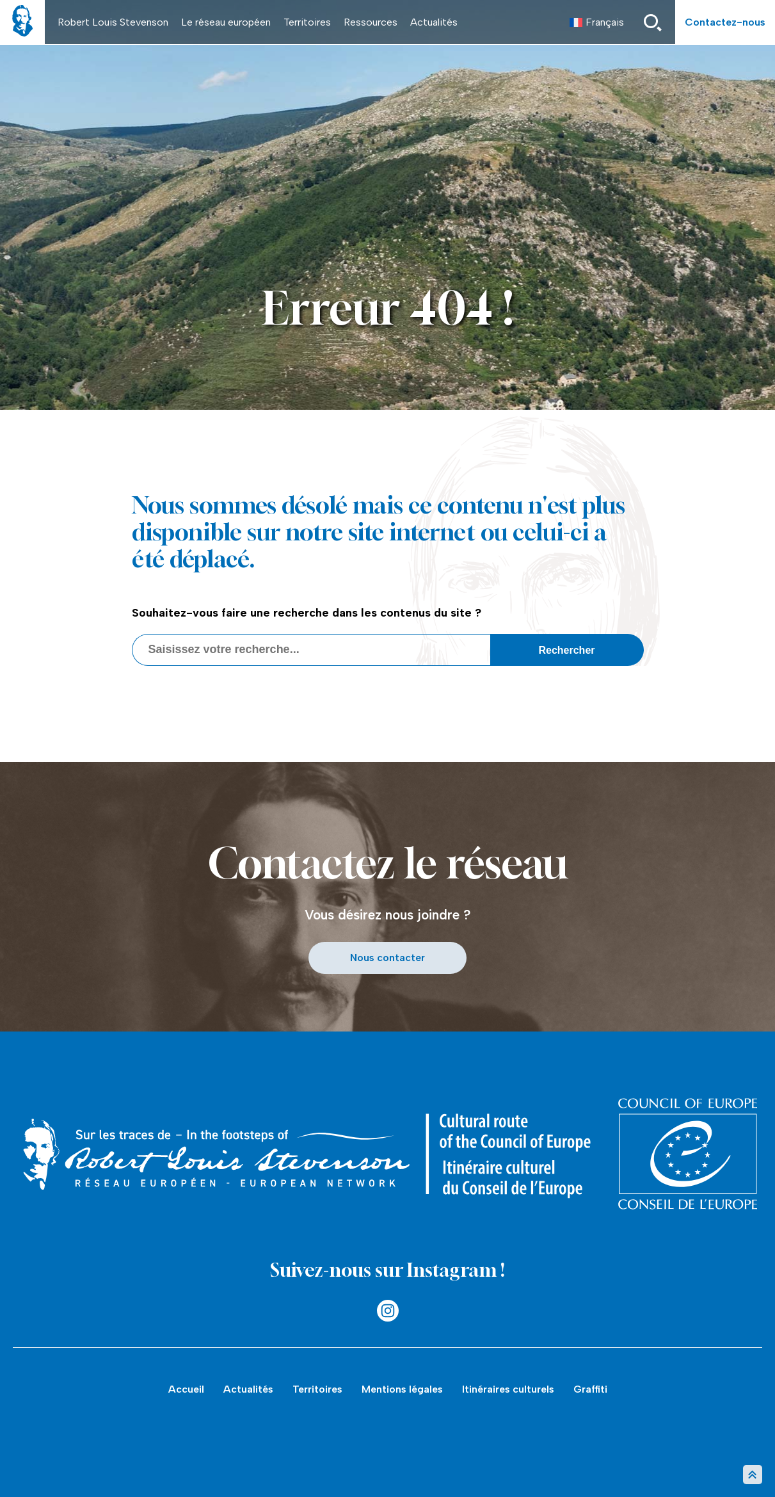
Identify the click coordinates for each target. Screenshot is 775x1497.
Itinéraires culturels (508, 1389)
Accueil (186, 1389)
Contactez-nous (725, 22)
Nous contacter (387, 957)
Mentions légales (402, 1389)
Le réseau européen (226, 22)
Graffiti (590, 1389)
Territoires (307, 22)
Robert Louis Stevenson (113, 22)
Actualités (434, 22)
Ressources (370, 22)
